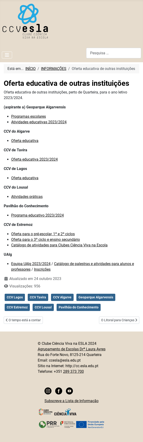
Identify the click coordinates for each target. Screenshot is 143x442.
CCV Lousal (43, 307)
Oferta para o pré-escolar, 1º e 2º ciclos (43, 234)
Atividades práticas (27, 196)
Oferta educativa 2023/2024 (34, 159)
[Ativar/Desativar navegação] (7, 55)
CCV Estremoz (17, 307)
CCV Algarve (62, 297)
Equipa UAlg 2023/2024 (31, 264)
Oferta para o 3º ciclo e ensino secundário (45, 239)
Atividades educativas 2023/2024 (39, 122)
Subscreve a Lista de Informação (71, 401)
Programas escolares (28, 116)
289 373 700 (73, 371)
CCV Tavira (38, 297)
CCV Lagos (15, 297)
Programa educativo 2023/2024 (37, 215)
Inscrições (42, 269)
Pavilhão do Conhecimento (79, 307)
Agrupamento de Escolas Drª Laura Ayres (72, 349)
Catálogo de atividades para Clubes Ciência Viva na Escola (59, 245)
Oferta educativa (24, 140)
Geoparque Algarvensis (95, 297)
